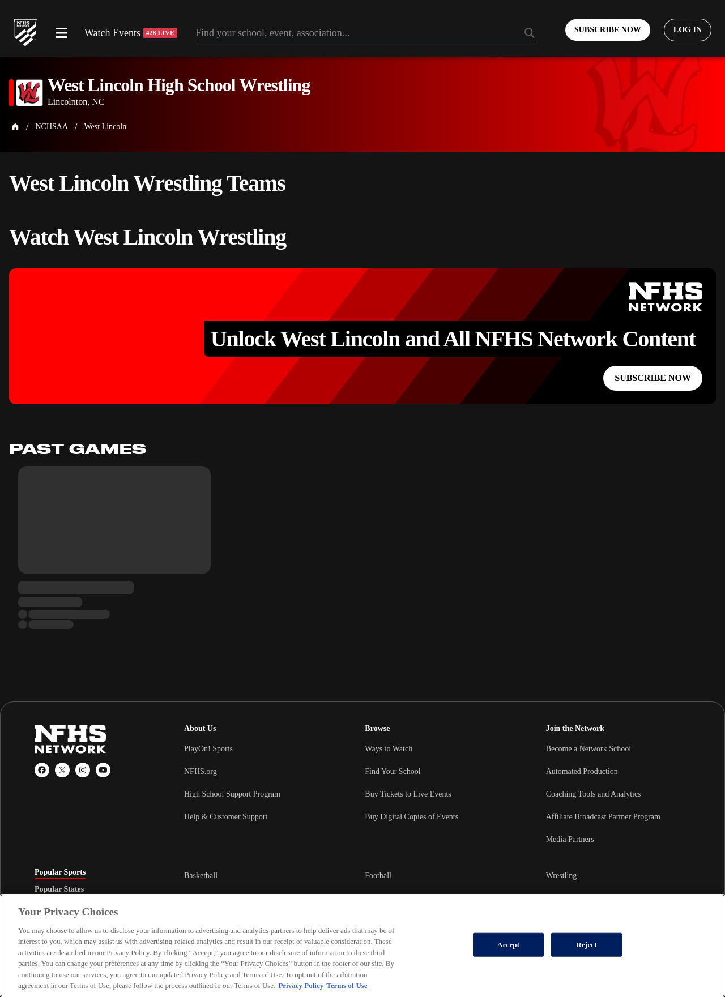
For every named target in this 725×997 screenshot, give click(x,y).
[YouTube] (103, 770)
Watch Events (130, 32)
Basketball (201, 875)
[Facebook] (42, 770)
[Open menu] (62, 33)
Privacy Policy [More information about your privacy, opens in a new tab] (300, 985)
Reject (587, 944)
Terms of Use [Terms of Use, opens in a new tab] (346, 985)
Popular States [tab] (59, 889)
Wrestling (561, 875)
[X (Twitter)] (62, 770)
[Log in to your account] (687, 30)
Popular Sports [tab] (60, 872)
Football (378, 875)
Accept (508, 944)
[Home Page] (15, 127)
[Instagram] (82, 770)
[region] (362, 945)
